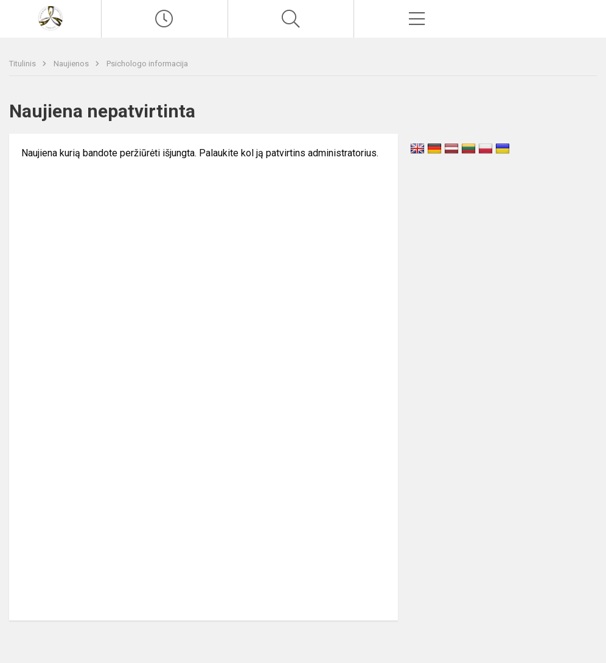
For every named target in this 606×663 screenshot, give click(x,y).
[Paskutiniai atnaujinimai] (164, 19)
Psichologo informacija (147, 63)
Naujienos (72, 63)
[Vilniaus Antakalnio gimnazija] (50, 17)
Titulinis (23, 63)
